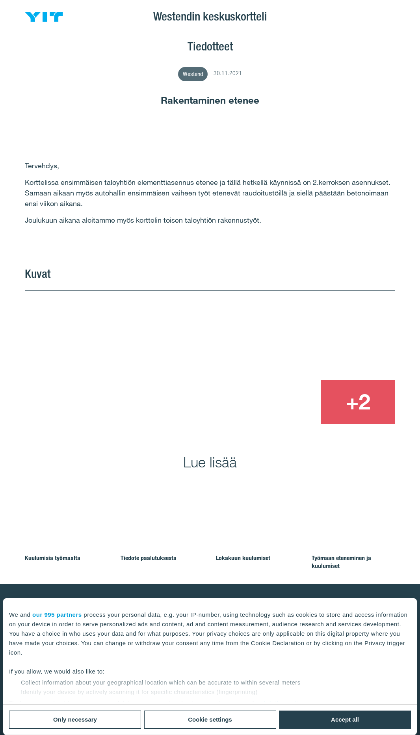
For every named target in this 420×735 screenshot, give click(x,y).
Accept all (345, 719)
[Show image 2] (321, 334)
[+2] (358, 402)
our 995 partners (57, 614)
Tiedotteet (210, 46)
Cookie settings (210, 719)
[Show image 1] (135, 357)
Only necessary (75, 719)
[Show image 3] (283, 402)
